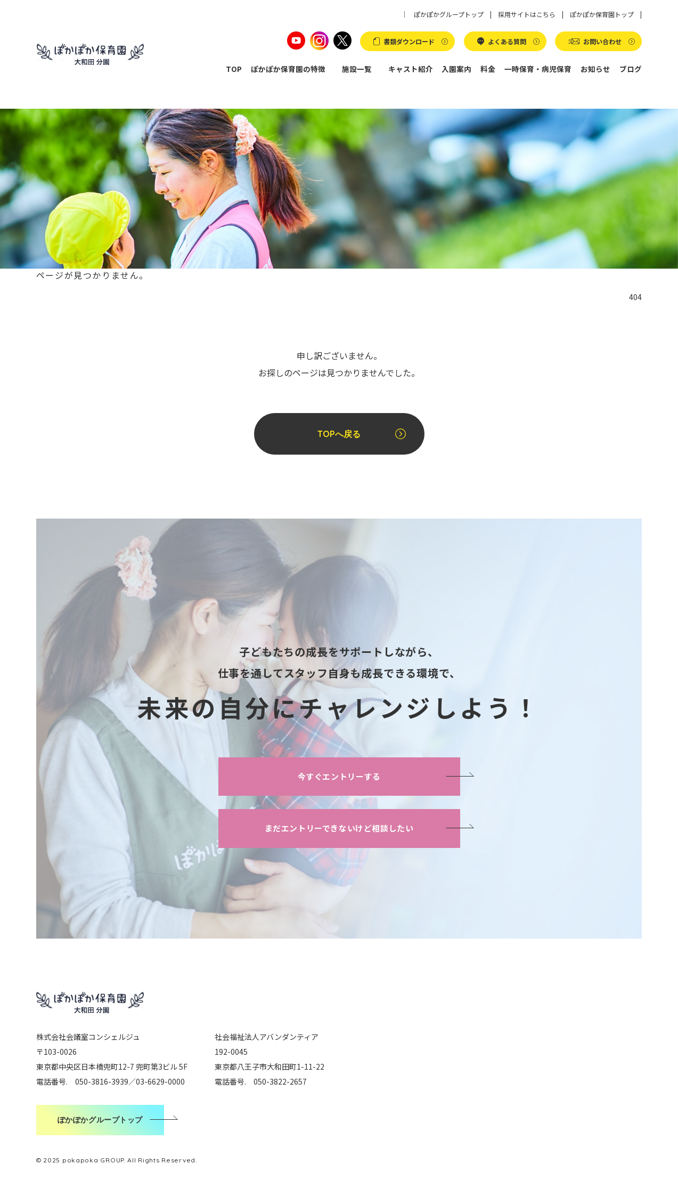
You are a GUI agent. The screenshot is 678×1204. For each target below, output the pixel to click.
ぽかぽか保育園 (90, 55)
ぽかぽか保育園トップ (602, 14)
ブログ (630, 68)
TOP (234, 68)
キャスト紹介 (410, 68)
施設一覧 (357, 68)
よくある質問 (507, 41)
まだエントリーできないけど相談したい (339, 828)
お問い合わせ (602, 41)
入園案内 (456, 68)
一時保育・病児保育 (537, 68)
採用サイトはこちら (527, 14)
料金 (487, 68)
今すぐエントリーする (339, 776)
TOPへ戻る (339, 434)
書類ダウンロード (409, 41)
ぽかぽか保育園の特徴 (288, 68)
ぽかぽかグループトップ (449, 14)
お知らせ (595, 68)
